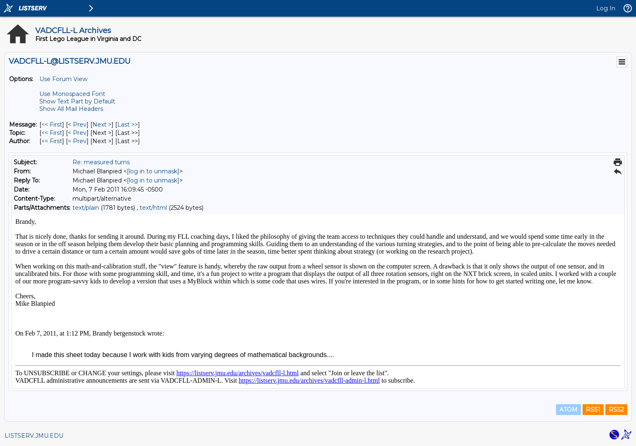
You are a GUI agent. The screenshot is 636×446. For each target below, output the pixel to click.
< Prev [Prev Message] (77, 124)
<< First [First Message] (51, 124)
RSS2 (616, 409)
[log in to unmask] (153, 171)
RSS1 (593, 409)
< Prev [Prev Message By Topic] (77, 133)
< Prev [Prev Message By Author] (77, 141)
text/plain (86, 207)
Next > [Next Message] (101, 124)
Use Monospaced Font (72, 94)
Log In (605, 8)
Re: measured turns (101, 162)
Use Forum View (63, 79)
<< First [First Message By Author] (51, 141)
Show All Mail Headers (71, 109)
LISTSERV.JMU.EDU (34, 435)
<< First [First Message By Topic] (51, 133)
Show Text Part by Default (77, 101)
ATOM (568, 409)
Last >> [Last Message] (127, 124)
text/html (153, 207)
